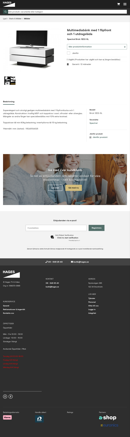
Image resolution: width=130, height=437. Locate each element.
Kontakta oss (8, 313)
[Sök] (65, 12)
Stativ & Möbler (15, 19)
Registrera (96, 228)
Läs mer (55, 188)
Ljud (4, 19)
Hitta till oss (93, 306)
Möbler (27, 19)
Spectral (94, 123)
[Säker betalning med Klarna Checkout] (7, 417)
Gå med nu (73, 188)
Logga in (91, 309)
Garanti (6, 306)
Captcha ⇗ (74, 240)
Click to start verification (67, 238)
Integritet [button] (92, 313)
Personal (92, 302)
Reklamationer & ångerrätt (14, 309)
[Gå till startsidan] (9, 4)
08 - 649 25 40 (55, 262)
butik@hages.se (81, 262)
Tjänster (91, 298)
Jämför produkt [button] (99, 137)
